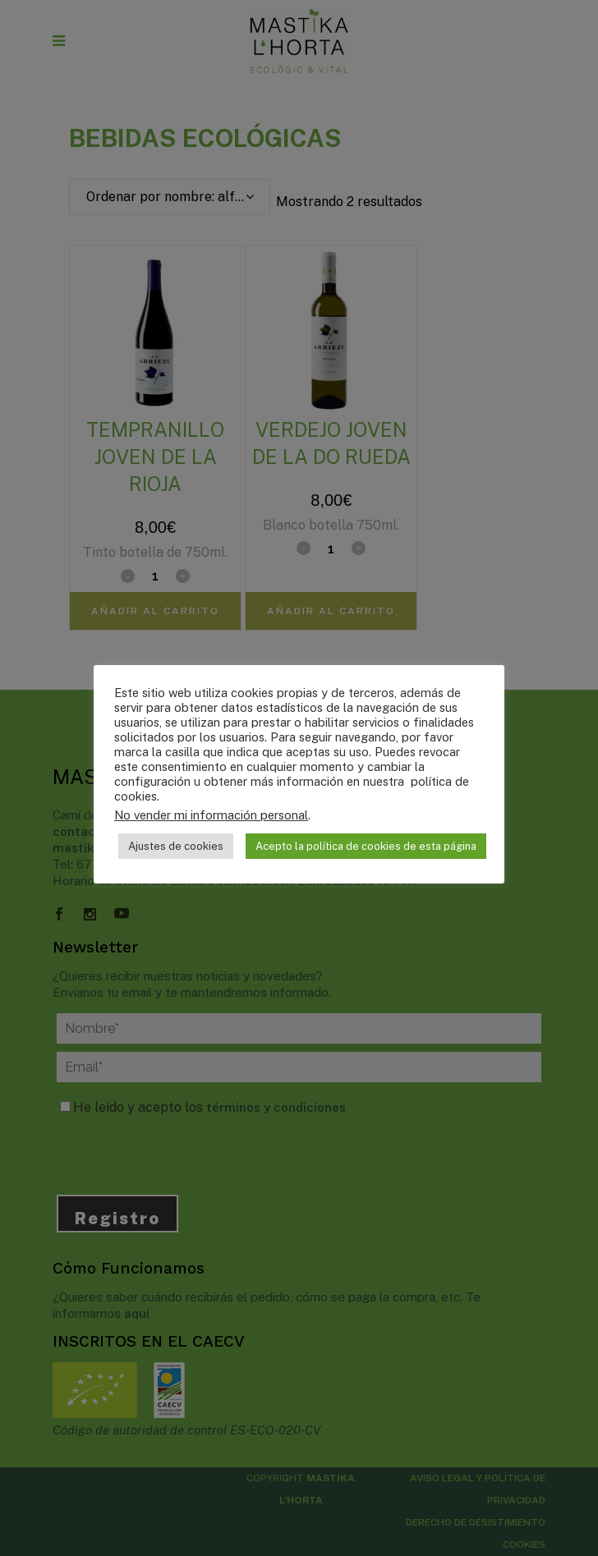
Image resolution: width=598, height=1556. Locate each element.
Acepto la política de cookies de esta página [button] (365, 846)
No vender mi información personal (211, 815)
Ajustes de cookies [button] (175, 846)
